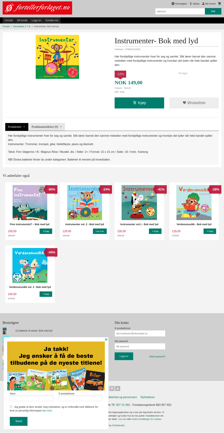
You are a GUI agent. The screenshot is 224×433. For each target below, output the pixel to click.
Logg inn (36, 20)
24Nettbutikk (118, 426)
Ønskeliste (194, 103)
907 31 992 (123, 405)
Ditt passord (121, 341)
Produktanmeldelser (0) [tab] (44, 126)
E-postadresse (122, 328)
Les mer (122, 419)
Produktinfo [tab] (14, 126)
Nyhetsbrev (148, 397)
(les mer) (47, 410)
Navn (31, 396)
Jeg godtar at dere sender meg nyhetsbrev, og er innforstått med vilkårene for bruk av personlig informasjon (54, 408)
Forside (9, 20)
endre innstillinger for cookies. (147, 419)
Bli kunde (22, 20)
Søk (213, 11)
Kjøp (139, 103)
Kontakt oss (52, 20)
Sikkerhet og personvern (122, 397)
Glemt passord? (157, 356)
